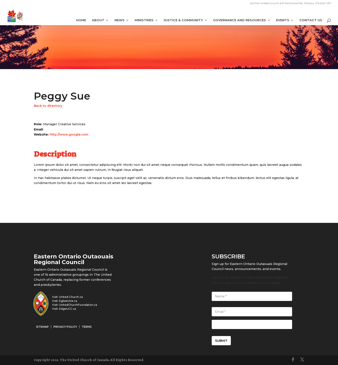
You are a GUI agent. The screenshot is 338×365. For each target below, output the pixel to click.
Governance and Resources (239, 20)
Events (282, 20)
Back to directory (48, 106)
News (119, 20)
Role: (38, 124)
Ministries (144, 20)
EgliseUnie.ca (68, 300)
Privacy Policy (65, 326)
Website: (42, 134)
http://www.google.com (69, 134)
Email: (38, 129)
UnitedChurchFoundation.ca (78, 304)
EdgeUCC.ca (67, 308)
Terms (87, 326)
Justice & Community (183, 20)
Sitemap (42, 326)
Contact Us (310, 20)
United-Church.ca (71, 297)
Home (81, 20)
